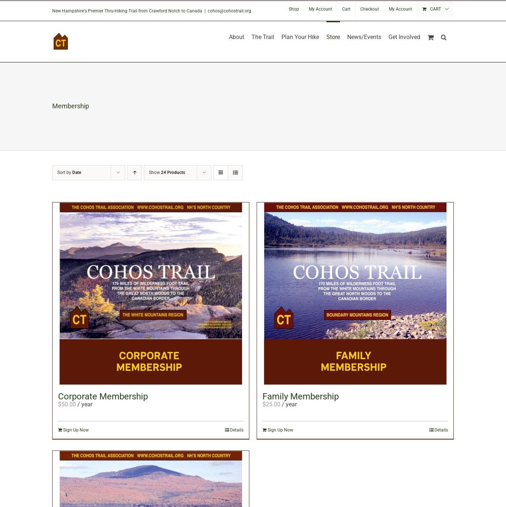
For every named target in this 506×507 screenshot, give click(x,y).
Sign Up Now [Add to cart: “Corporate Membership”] (76, 430)
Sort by (69, 172)
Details (237, 430)
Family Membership (300, 396)
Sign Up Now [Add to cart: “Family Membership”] (280, 430)
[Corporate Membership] (151, 293)
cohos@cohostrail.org (229, 10)
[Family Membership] (355, 293)
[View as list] (235, 173)
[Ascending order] (134, 172)
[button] (443, 36)
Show (167, 172)
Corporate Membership (103, 396)
